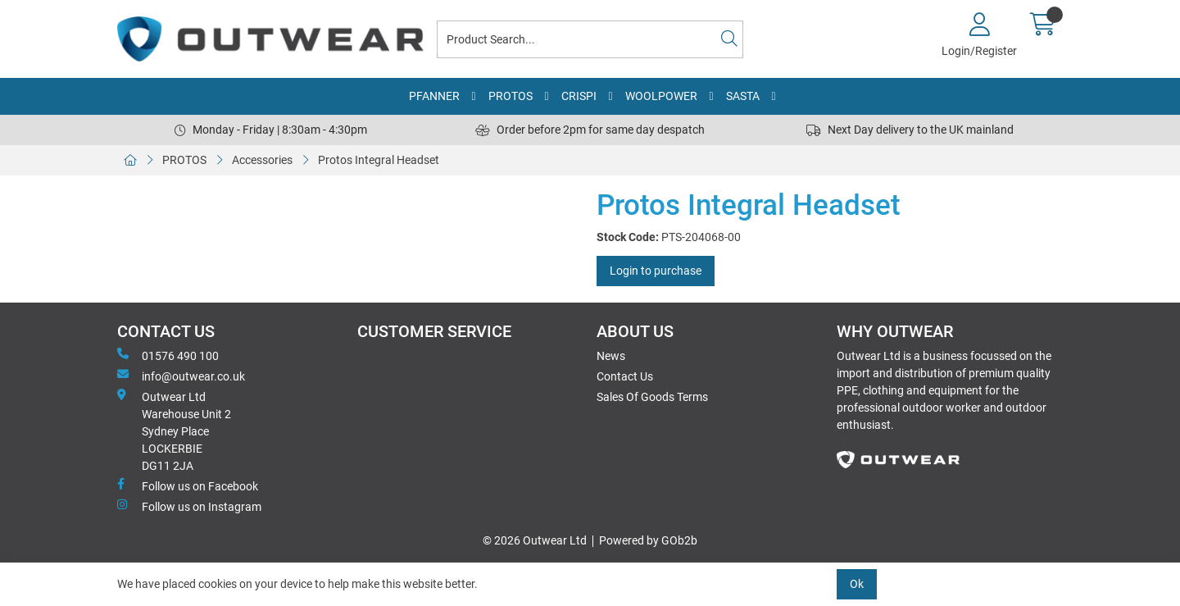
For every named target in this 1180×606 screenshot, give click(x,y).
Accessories (262, 159)
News (611, 355)
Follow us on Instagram (189, 506)
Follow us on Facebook (187, 485)
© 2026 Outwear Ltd (535, 540)
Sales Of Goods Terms (652, 396)
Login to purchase (655, 270)
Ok (857, 583)
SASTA (743, 96)
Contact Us (625, 376)
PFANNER (434, 96)
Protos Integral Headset (378, 159)
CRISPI (579, 96)
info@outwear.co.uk (181, 375)
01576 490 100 (168, 355)
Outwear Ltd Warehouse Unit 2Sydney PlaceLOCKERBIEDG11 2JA (174, 430)
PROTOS (510, 96)
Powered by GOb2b (648, 540)
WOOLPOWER (661, 96)
